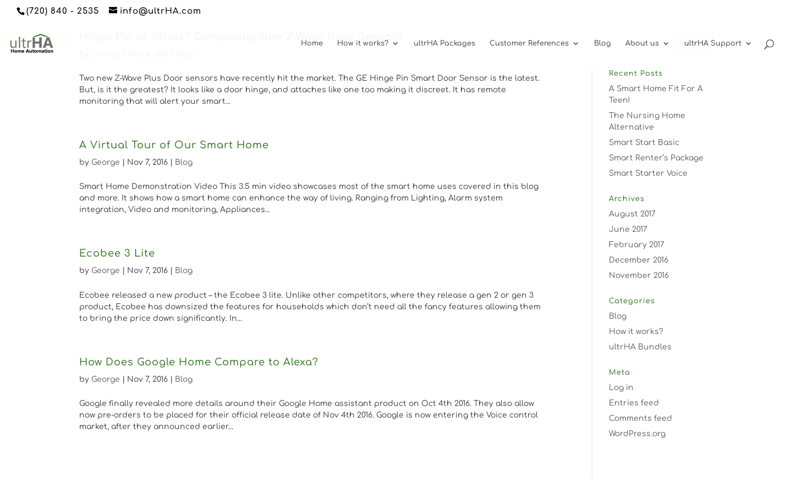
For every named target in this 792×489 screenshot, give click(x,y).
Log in (621, 388)
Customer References (529, 43)
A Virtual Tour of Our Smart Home (174, 145)
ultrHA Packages (444, 43)
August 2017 (632, 214)
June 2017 (628, 229)
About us (642, 43)
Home (312, 43)
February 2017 (636, 245)
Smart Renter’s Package (656, 158)
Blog (602, 43)
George (105, 162)
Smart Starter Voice (648, 173)
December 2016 (638, 260)
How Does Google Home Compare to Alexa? (198, 362)
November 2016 (639, 275)
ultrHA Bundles (640, 347)
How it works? (362, 43)
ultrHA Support (712, 43)
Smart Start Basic (644, 142)
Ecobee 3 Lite (117, 253)
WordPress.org (637, 434)
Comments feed (640, 418)
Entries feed (634, 403)
